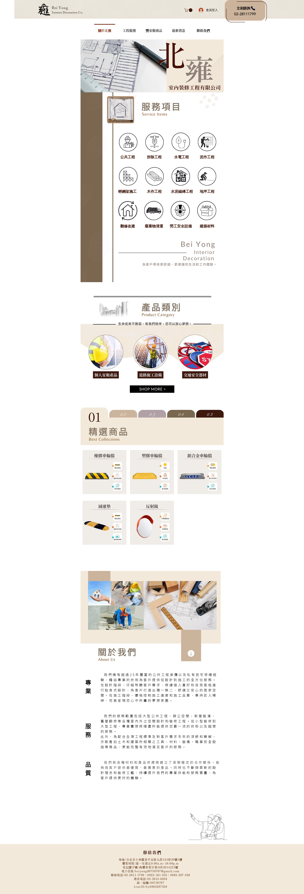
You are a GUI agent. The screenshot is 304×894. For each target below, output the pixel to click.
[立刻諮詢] (246, 8)
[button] (188, 10)
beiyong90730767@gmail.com (157, 871)
